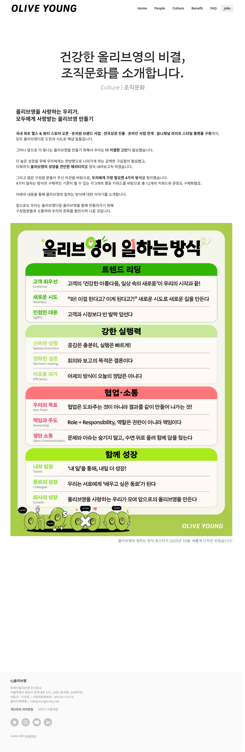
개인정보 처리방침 (21, 709)
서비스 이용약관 (48, 709)
